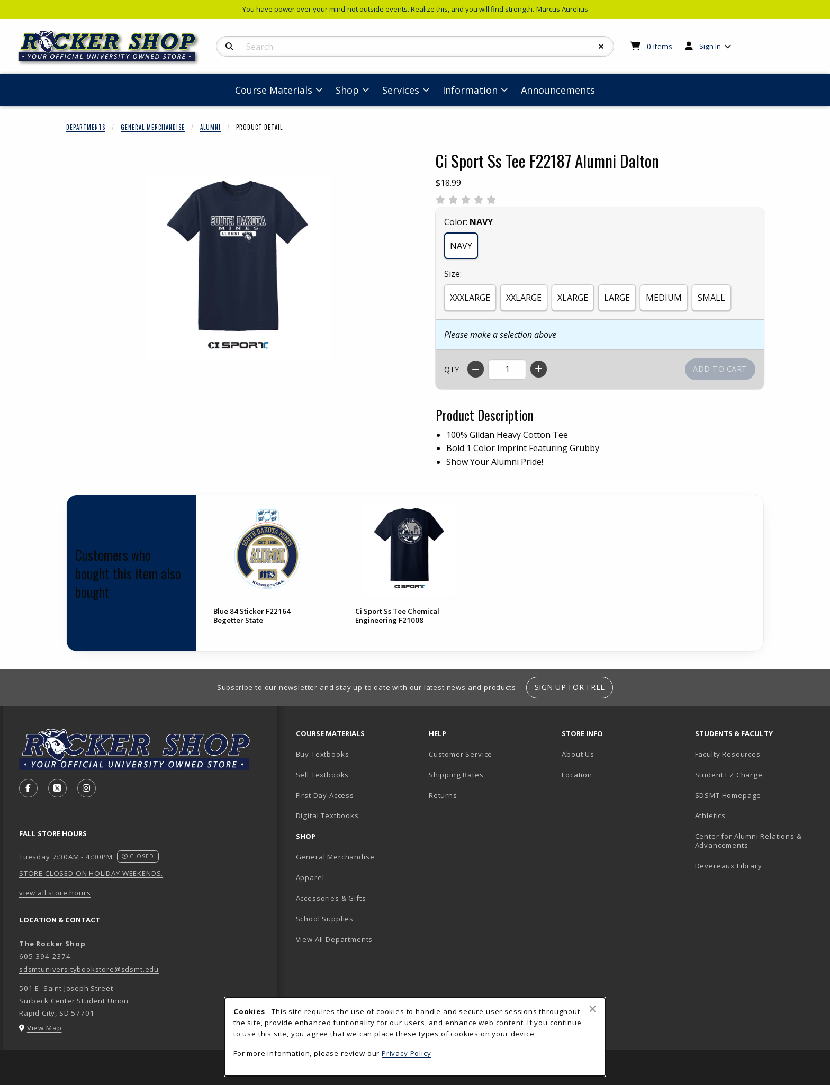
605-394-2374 (45, 956)
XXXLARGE (470, 297)
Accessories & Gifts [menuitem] (331, 898)
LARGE (617, 297)
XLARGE (572, 297)
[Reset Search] (601, 47)
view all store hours (55, 893)
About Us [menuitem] (578, 754)
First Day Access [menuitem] (325, 795)
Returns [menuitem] (443, 795)
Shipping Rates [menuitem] (456, 774)
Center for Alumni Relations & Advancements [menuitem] (748, 840)
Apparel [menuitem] (310, 877)
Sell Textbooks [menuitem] (322, 774)
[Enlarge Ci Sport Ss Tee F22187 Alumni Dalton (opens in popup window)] (238, 267)
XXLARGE (524, 297)
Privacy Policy (406, 1053)
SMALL (711, 297)
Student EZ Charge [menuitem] (729, 774)
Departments (85, 127)
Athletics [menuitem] (710, 815)
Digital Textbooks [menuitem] (327, 815)
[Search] (229, 47)
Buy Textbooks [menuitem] (322, 754)
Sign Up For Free (570, 687)
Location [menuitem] (577, 774)
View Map (44, 1028)
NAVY (461, 246)
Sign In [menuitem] (710, 46)
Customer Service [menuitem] (460, 754)
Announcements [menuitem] (558, 90)
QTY (451, 369)
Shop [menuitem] (347, 90)
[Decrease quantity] (475, 369)
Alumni (210, 127)
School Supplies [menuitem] (325, 918)
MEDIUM (664, 297)
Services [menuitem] (400, 90)
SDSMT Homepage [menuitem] (728, 795)
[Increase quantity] (538, 369)
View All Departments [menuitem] (334, 939)
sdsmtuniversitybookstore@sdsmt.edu (89, 969)
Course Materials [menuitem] (273, 90)
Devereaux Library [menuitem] (728, 866)
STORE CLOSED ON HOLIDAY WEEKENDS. (91, 873)
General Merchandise (153, 127)
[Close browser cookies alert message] (593, 1009)
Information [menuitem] (470, 90)
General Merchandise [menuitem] (335, 857)
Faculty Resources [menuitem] (728, 754)
